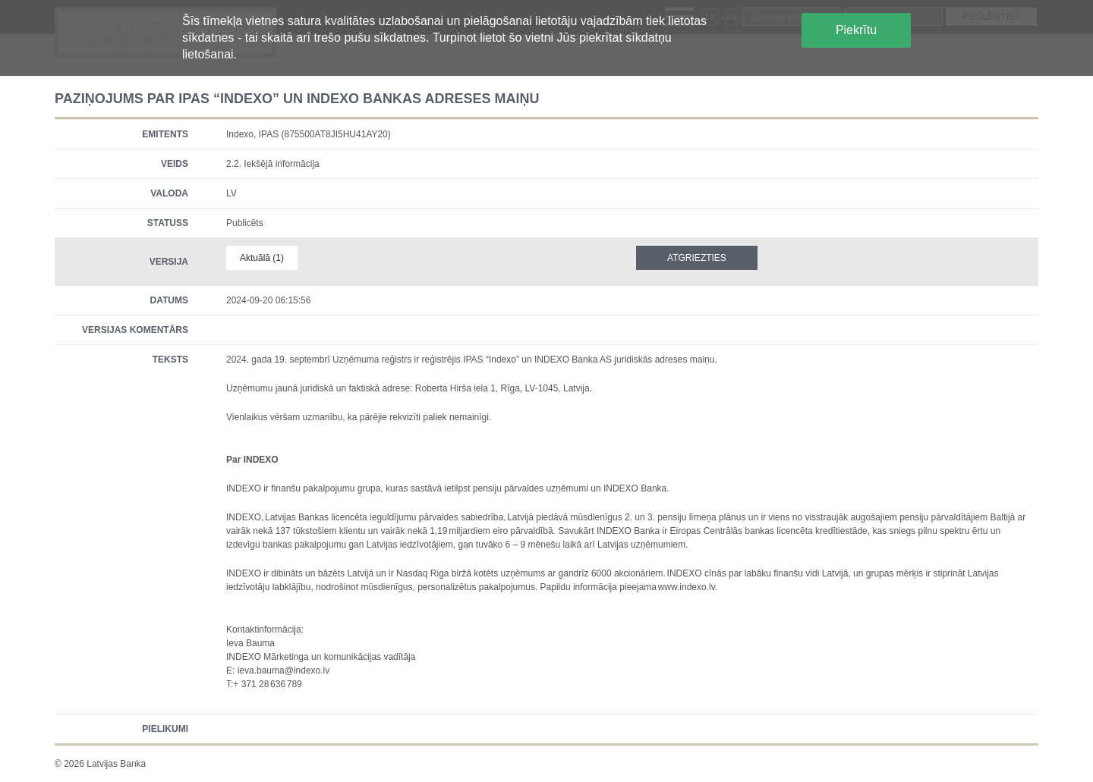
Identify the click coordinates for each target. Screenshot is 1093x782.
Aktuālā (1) (262, 258)
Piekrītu (856, 30)
